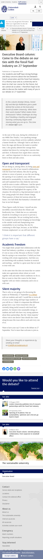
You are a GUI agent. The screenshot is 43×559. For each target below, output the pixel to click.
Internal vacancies (8, 519)
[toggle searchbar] (40, 6)
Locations (5, 493)
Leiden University (6, 2)
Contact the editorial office (11, 497)
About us (5, 512)
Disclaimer (6, 504)
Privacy (4, 500)
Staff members (22, 2)
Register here (35, 388)
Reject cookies (27, 556)
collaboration (8, 356)
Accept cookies (10, 556)
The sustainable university (11, 515)
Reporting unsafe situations (12, 537)
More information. (28, 553)
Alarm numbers (7, 534)
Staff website (3, 29)
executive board (21, 356)
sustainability (8, 362)
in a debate (33, 295)
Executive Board (8, 476)
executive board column (11, 359)
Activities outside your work (12, 526)
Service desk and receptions (12, 490)
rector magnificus (29, 359)
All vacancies (6, 522)
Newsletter (6, 546)
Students (14, 2)
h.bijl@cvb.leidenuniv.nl (18, 345)
